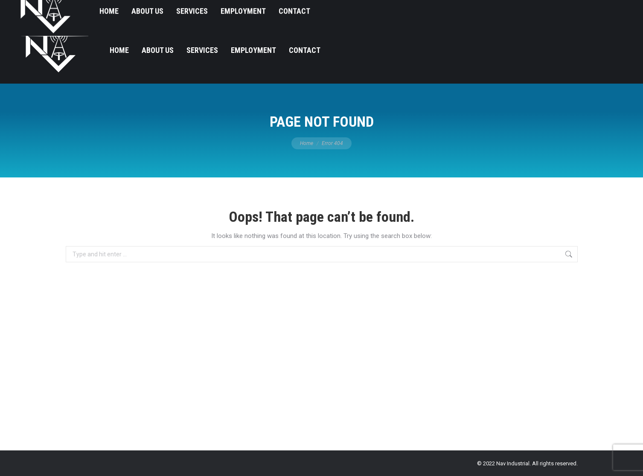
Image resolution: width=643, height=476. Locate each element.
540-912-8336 (503, 9)
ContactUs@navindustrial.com (578, 9)
